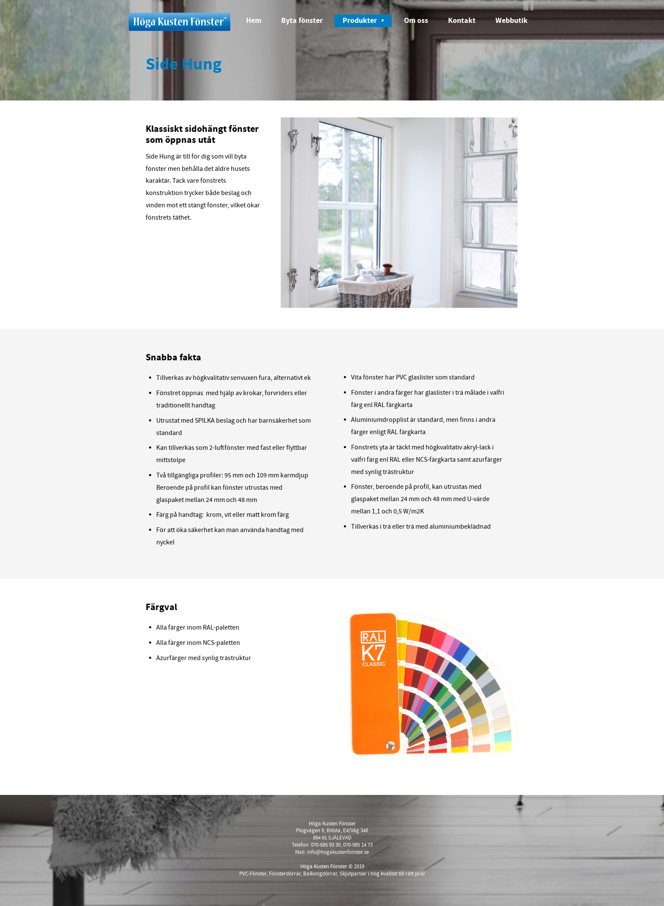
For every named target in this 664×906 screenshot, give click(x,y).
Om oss (416, 20)
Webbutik (511, 20)
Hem (253, 20)
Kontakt (462, 20)
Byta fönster (302, 20)
